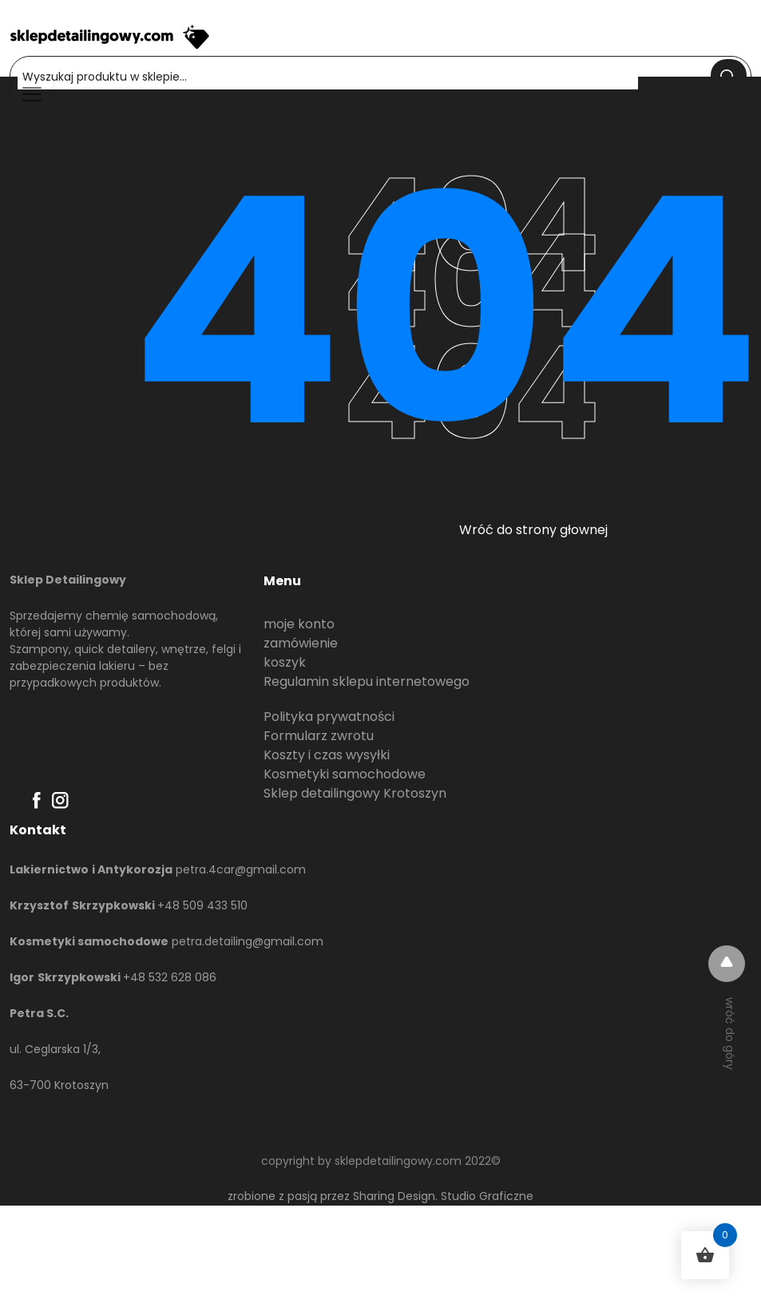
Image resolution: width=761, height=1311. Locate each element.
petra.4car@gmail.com (241, 869)
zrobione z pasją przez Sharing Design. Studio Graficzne (380, 1196)
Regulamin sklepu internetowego (367, 681)
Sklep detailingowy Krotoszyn (355, 793)
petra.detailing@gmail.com (247, 941)
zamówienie (301, 643)
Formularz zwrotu (319, 736)
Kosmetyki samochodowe (345, 774)
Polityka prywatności (329, 716)
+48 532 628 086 (169, 977)
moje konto (299, 624)
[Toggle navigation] (32, 94)
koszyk (285, 662)
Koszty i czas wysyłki (327, 755)
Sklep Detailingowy (68, 580)
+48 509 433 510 (202, 905)
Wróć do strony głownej (533, 530)
